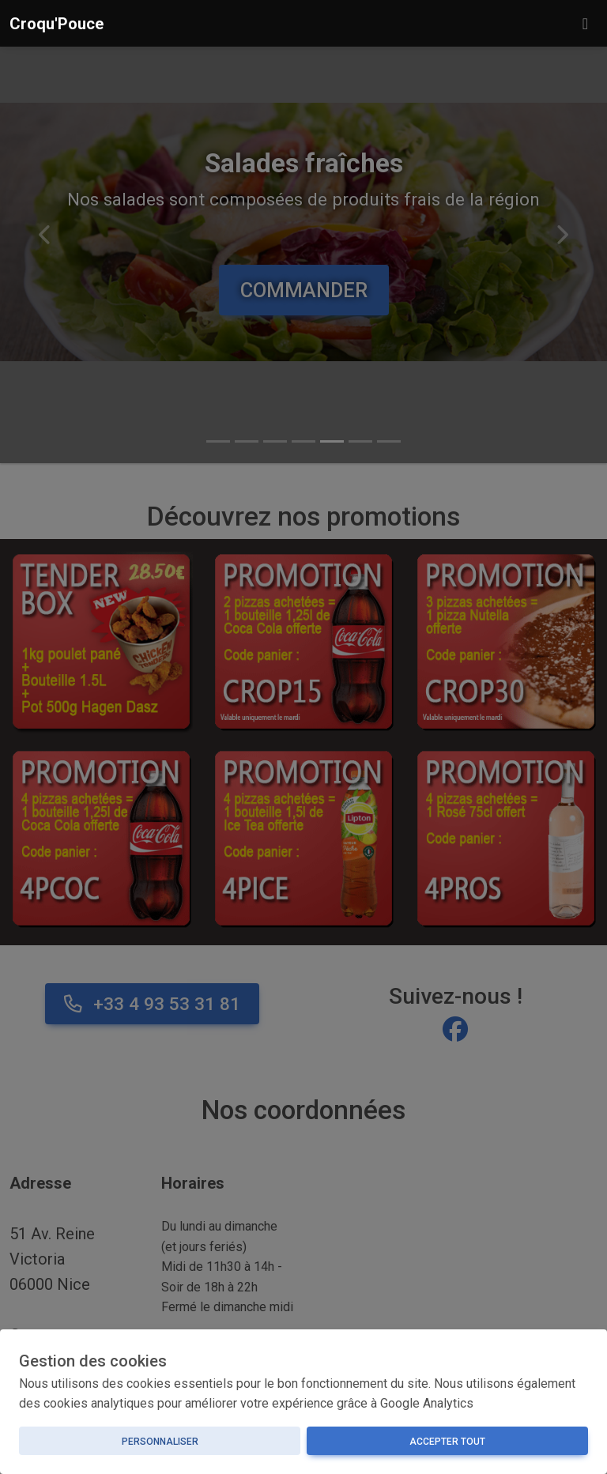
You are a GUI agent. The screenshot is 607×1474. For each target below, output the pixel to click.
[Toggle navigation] (585, 24)
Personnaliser (160, 1441)
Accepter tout (447, 1441)
